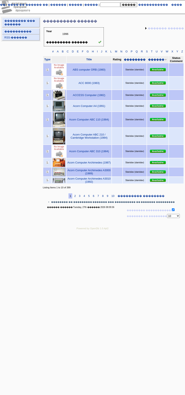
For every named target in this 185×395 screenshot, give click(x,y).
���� (176, 4)
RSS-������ (15, 37)
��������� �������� (141, 196)
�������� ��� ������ (19, 22)
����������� (153, 4)
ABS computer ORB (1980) (89, 69)
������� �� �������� (147, 216)
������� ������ (166, 28)
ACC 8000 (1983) (89, 83)
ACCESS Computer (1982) (89, 95)
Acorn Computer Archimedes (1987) (89, 162)
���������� (18, 31)
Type (47, 59)
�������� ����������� (149, 210)
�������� (135, 59)
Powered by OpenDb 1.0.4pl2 (92, 228)
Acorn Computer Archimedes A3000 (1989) (89, 172)
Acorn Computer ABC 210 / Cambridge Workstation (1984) (89, 136)
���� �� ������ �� (28, 4)
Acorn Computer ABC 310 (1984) (89, 151)
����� (75, 4)
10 (113, 196)
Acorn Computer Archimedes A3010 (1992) (89, 180)
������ (58, 4)
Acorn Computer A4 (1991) (89, 106)
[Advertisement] (39, 275)
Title (89, 59)
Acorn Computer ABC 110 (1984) (89, 119)
